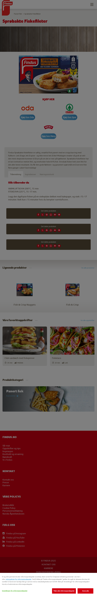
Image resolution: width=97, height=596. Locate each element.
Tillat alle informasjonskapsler (64, 591)
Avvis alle (85, 591)
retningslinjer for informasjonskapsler (18, 579)
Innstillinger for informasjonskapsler (14, 591)
